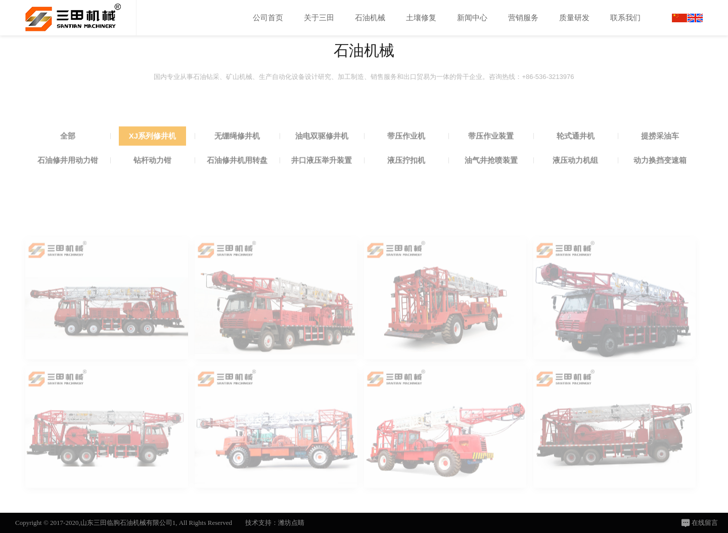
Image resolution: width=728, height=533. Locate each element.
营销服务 (523, 17)
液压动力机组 (575, 174)
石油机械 (370, 17)
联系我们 (625, 17)
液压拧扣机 (406, 174)
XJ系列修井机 (152, 150)
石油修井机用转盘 (237, 174)
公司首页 (268, 17)
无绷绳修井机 (237, 150)
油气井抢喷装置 (491, 174)
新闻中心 (472, 17)
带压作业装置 (491, 150)
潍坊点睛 (291, 522)
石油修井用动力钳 (67, 174)
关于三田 (319, 17)
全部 (67, 150)
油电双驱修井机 (321, 150)
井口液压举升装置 (321, 174)
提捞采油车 (660, 150)
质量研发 (574, 17)
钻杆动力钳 (152, 174)
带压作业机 (406, 150)
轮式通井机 (576, 150)
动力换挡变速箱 (660, 174)
